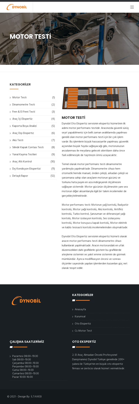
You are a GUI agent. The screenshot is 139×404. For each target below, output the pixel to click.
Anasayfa (80, 309)
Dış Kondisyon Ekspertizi (26, 169)
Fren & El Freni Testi (23, 112)
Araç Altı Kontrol (22, 161)
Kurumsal (80, 316)
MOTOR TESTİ (73, 117)
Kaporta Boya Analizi (24, 126)
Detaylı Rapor (20, 176)
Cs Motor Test (83, 331)
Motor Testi (19, 97)
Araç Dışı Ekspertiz (23, 133)
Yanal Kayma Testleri (24, 154)
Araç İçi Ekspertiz (22, 119)
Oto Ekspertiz (83, 323)
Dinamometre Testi (23, 104)
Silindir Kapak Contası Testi (28, 147)
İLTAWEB (36, 396)
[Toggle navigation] (132, 8)
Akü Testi (17, 140)
